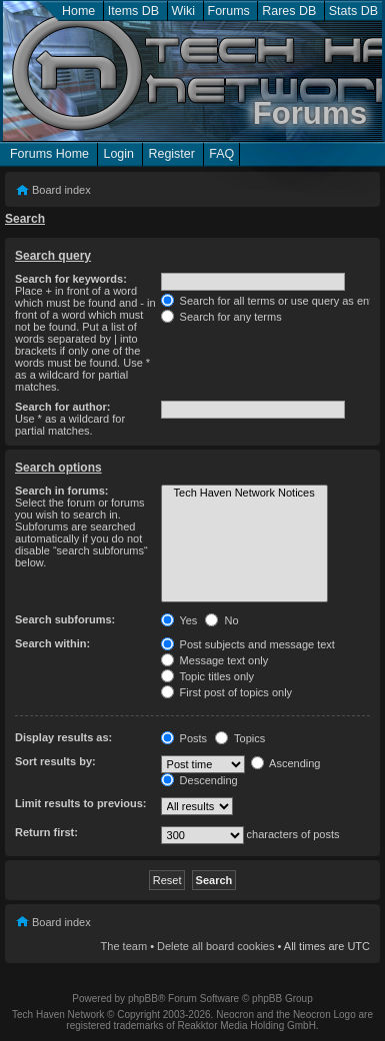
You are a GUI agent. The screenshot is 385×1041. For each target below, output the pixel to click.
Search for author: (62, 407)
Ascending (286, 763)
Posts (184, 738)
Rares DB (289, 11)
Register (171, 154)
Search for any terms (221, 317)
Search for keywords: (71, 279)
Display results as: (63, 737)
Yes (179, 620)
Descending (199, 780)
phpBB (143, 998)
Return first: (46, 832)
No (221, 620)
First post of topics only (227, 692)
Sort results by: (55, 761)
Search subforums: (65, 619)
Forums (229, 11)
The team (124, 946)
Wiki (184, 11)
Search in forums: (62, 491)
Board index (61, 190)
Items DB (133, 11)
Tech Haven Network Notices (244, 494)
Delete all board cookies (215, 946)
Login (118, 154)
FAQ (221, 154)
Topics (240, 738)
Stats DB (353, 11)
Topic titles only (207, 676)
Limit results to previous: (80, 803)
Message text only (215, 660)
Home (78, 11)
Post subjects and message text (248, 644)
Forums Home (49, 154)
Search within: (52, 643)
